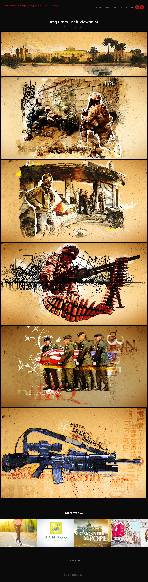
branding (123, 7)
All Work (98, 7)
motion (107, 7)
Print (132, 7)
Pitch (115, 7)
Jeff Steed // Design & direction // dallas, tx (30, 6)
